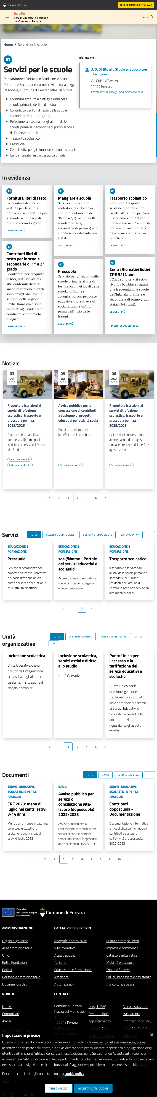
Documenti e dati (14, 984)
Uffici (6, 955)
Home (8, 44)
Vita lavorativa (65, 948)
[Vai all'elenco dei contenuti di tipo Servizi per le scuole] (19, 459)
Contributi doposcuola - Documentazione (124, 809)
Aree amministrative (17, 948)
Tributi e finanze (118, 969)
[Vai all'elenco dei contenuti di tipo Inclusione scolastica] (20, 465)
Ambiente (61, 977)
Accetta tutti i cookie (93, 1088)
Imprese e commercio (122, 948)
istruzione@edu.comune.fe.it (121, 92)
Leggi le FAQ (98, 1006)
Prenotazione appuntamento (100, 1017)
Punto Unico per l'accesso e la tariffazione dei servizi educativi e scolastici (125, 665)
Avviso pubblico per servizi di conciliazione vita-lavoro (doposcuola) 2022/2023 (76, 804)
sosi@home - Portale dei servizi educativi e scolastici (77, 563)
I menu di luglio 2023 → (126, 325)
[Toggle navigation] (7, 17)
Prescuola (67, 271)
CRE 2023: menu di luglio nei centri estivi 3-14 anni (26, 809)
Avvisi (6, 1021)
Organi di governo (15, 941)
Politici (7, 969)
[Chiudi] (152, 1033)
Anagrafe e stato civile (70, 941)
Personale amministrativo (21, 977)
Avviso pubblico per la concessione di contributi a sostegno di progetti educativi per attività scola (78, 413)
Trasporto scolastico (128, 198)
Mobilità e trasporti (120, 962)
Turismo (60, 962)
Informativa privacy (137, 1021)
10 (119, 859)
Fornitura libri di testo (26, 198)
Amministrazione (17, 928)
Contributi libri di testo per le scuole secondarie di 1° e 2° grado (25, 261)
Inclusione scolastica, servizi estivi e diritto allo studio (77, 660)
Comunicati (10, 1013)
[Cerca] (152, 17)
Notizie (7, 1006)
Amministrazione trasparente (135, 1010)
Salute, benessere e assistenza (128, 977)
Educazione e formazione (73, 969)
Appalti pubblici (65, 955)
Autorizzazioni (64, 984)
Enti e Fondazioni (15, 962)
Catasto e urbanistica (121, 955)
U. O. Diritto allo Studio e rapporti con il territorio (119, 71)
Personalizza (58, 1088)
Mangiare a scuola (74, 198)
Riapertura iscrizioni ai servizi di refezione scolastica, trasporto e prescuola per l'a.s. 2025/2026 (24, 415)
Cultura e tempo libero (122, 941)
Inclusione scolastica (26, 655)
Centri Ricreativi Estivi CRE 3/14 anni (130, 272)
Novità (8, 994)
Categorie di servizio (72, 928)
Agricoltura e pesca (120, 984)
